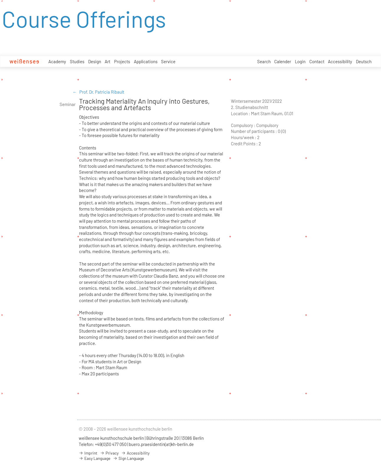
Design (94, 61)
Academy (57, 61)
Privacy (109, 452)
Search (264, 61)
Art (107, 61)
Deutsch (364, 61)
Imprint (88, 452)
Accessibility (340, 61)
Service (168, 61)
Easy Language (94, 458)
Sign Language (128, 458)
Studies (77, 61)
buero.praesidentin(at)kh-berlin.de (161, 444)
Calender (282, 61)
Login (300, 61)
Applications (145, 61)
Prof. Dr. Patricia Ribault (101, 92)
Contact (316, 61)
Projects (122, 61)
